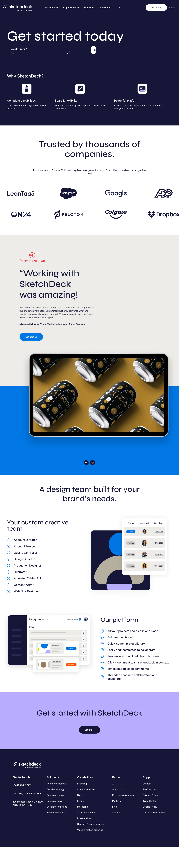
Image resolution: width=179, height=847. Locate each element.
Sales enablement (86, 812)
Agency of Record (56, 783)
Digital (80, 795)
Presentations (84, 818)
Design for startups (57, 806)
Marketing (82, 806)
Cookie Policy (150, 806)
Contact (147, 783)
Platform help (150, 789)
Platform (116, 801)
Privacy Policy (150, 795)
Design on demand (56, 795)
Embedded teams (56, 812)
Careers (116, 812)
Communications (86, 789)
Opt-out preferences (154, 812)
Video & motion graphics (90, 830)
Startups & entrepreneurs (90, 824)
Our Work (117, 789)
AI (113, 783)
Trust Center (149, 801)
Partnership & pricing (123, 795)
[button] (86, 462)
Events (80, 801)
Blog (114, 806)
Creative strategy (55, 789)
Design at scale (55, 801)
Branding (82, 783)
